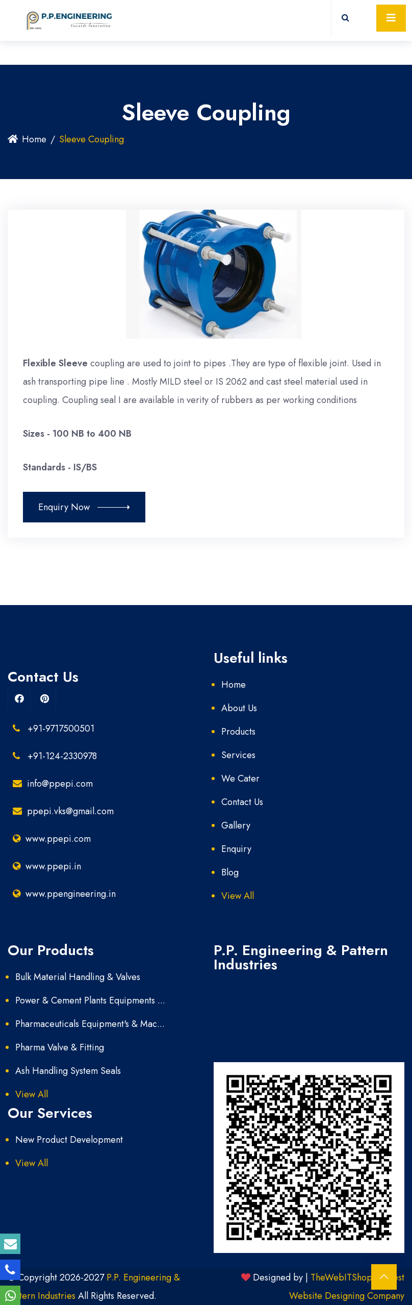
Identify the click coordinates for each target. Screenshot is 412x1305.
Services (238, 755)
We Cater (240, 778)
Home (27, 139)
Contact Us (242, 802)
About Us (239, 708)
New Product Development (69, 1139)
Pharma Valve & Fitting (59, 1047)
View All (237, 895)
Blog (230, 872)
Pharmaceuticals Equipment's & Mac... (90, 1024)
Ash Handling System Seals (68, 1070)
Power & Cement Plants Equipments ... (90, 1000)
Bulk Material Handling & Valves (77, 977)
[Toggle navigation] (391, 18)
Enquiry (236, 849)
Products (238, 731)
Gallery (235, 825)
